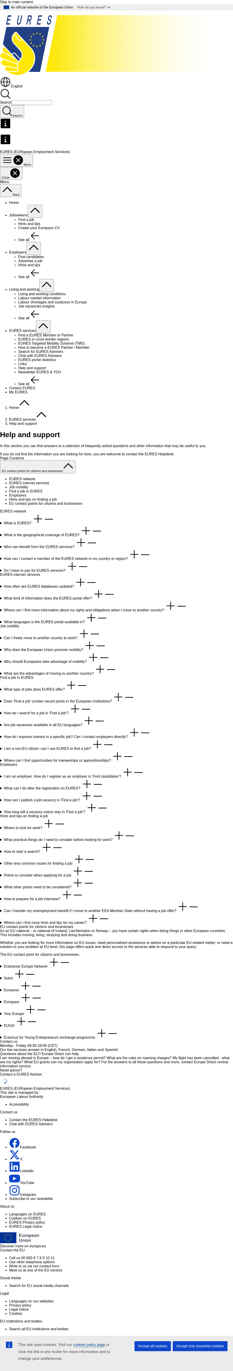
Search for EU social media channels (39, 1286)
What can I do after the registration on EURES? (53, 784)
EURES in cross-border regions (43, 339)
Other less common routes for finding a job (49, 859)
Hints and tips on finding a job (33, 499)
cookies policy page (89, 1345)
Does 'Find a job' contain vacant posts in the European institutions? (69, 697)
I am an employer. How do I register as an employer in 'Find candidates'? (74, 772)
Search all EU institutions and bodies (38, 1329)
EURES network (22, 479)
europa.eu (38, 1246)
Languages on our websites (31, 1301)
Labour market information (39, 298)
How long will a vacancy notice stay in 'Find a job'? (56, 808)
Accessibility (19, 1104)
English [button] (11, 86)
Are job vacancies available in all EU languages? (54, 721)
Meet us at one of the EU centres (35, 1270)
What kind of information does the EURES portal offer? (59, 594)
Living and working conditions (42, 294)
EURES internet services (29, 483)
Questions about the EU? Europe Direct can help (39, 1054)
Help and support (32, 368)
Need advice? (11, 1070)
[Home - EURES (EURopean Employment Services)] (116, 74)
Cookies (15, 1313)
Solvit (20, 974)
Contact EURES (22, 388)
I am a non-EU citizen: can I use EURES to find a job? (59, 745)
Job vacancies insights (36, 306)
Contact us (8, 1041)
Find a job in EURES (26, 491)
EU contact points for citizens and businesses (45, 503)
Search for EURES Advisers (40, 352)
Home (14, 203)
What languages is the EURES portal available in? (56, 618)
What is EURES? (29, 519)
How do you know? (94, 7)
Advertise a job (30, 261)
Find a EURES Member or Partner (45, 335)
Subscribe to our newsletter (31, 1199)
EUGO (21, 1022)
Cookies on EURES (25, 1218)
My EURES (18, 392)
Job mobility (18, 487)
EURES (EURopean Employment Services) (35, 1088)
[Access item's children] (35, 211)
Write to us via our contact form (34, 1266)
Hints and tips (29, 224)
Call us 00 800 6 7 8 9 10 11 (32, 1258)
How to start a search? (33, 847)
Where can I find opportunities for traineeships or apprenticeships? (69, 756)
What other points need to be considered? (49, 883)
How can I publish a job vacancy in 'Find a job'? (53, 796)
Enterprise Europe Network (37, 962)
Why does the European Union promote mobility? (55, 646)
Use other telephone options (32, 1262)
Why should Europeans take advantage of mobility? (57, 658)
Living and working (24, 289)
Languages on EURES (27, 1214)
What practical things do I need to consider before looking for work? (69, 836)
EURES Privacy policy (27, 1222)
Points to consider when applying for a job (49, 871)
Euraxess (23, 986)
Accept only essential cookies (200, 1346)
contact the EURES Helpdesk (149, 454)
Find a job (26, 220)
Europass (23, 998)
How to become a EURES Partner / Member (53, 347)
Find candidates (31, 257)
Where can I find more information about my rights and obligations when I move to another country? (95, 606)
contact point (23, 954)
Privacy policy (20, 1305)
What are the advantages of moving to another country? (60, 669)
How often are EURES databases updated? (50, 582)
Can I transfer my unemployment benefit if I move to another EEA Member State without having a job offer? (101, 907)
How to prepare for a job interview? (43, 895)
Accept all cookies (152, 1346)
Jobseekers (18, 215)
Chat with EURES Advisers (40, 356)
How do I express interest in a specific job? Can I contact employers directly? (77, 733)
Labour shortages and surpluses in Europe (52, 302)
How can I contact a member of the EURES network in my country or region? (77, 555)
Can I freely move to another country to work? (52, 634)
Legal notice (19, 1309)
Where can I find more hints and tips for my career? (56, 919)
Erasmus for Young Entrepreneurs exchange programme (61, 1033)
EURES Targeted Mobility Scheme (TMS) (51, 343)
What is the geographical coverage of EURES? (53, 531)
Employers (17, 252)
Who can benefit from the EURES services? (50, 543)
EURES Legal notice (25, 1226)
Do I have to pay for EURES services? (46, 566)
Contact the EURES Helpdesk (33, 1120)
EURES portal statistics (37, 360)
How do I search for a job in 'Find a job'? (47, 709)
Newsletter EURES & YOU (39, 372)
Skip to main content (16, 2)
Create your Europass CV (39, 228)
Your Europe (25, 1010)
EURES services (22, 331)
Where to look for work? (34, 824)
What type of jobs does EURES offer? (46, 685)
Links (22, 364)
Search (6, 102)
